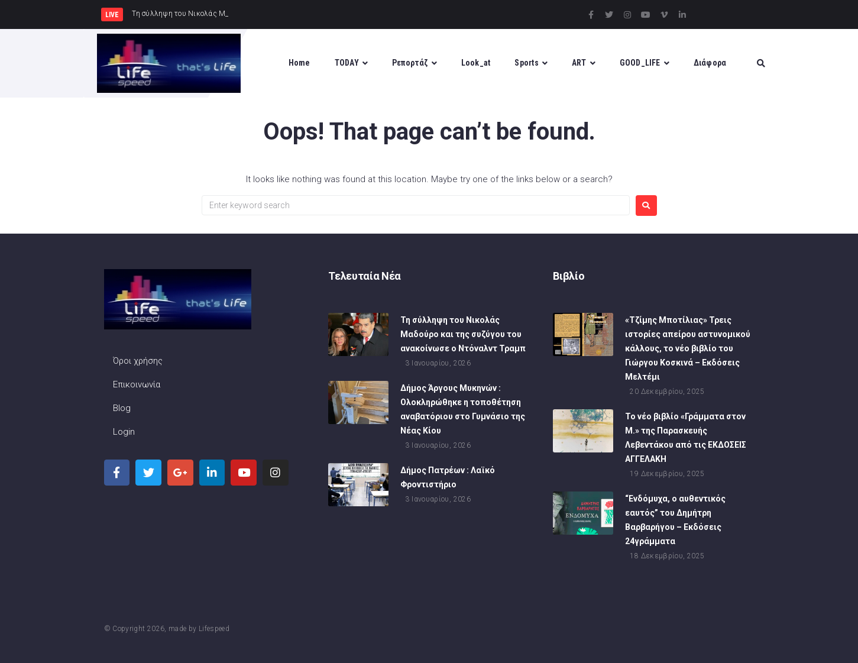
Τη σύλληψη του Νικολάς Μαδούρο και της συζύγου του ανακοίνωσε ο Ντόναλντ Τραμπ (463, 334)
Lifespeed (214, 629)
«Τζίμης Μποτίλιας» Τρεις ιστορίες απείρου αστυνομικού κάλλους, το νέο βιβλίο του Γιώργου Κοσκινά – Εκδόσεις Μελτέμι (687, 348)
